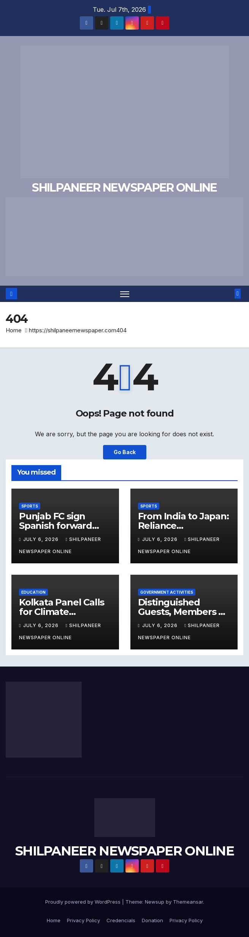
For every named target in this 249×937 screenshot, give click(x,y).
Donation (152, 920)
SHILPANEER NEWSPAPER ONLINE (124, 188)
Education (33, 592)
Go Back (125, 452)
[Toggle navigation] (124, 293)
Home (14, 330)
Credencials (120, 920)
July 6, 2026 (41, 539)
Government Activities (166, 592)
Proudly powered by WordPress (83, 902)
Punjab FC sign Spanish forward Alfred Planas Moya (62, 526)
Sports (29, 506)
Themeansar (188, 902)
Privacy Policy (83, 920)
